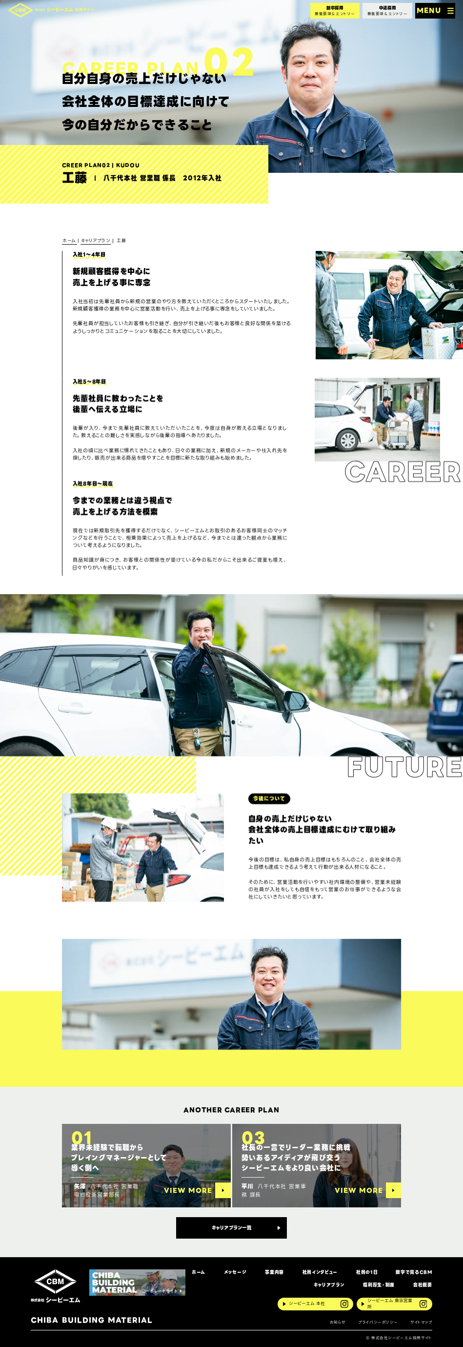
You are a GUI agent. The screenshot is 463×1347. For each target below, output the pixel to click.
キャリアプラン (329, 1285)
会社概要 (422, 1285)
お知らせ (338, 1322)
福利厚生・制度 (379, 1285)
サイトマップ (421, 1322)
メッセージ (235, 1272)
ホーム (198, 1272)
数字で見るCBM (414, 1272)
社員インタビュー (320, 1272)
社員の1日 (366, 1272)
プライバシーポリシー (378, 1322)
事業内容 (274, 1272)
